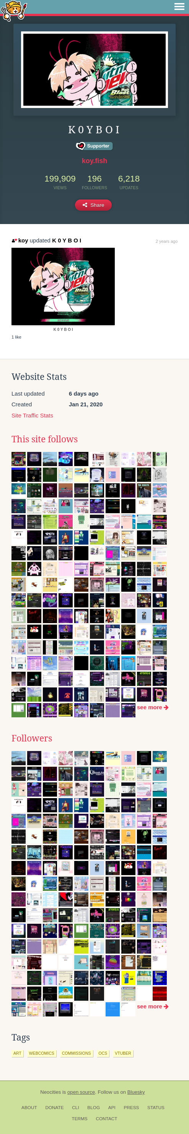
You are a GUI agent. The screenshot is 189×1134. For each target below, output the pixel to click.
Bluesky (136, 1092)
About (29, 1107)
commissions (76, 1053)
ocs (103, 1053)
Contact (106, 1118)
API (112, 1107)
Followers (31, 738)
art (17, 1053)
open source (81, 1092)
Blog (93, 1107)
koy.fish (95, 161)
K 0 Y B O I (66, 240)
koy (20, 240)
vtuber (123, 1053)
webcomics (41, 1053)
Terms (79, 1118)
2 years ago (167, 241)
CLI (75, 1107)
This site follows (44, 439)
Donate (54, 1107)
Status (156, 1107)
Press (131, 1107)
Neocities (50, 1092)
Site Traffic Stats (32, 415)
